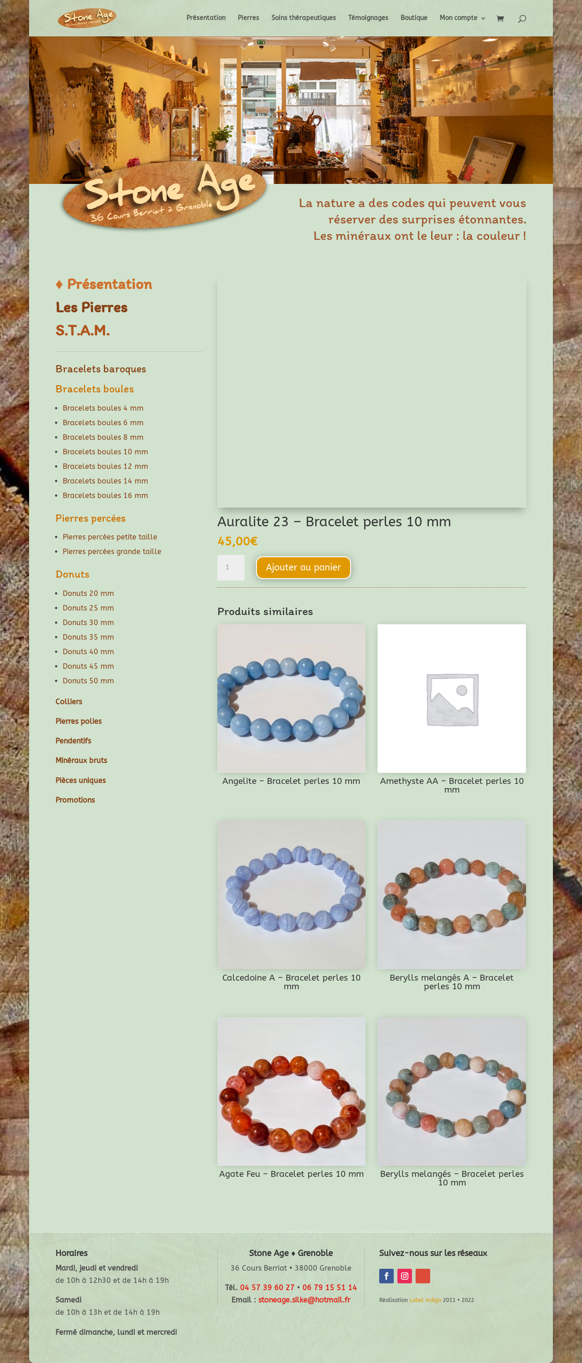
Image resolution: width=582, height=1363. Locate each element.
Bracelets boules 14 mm (105, 481)
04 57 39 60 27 (267, 1287)
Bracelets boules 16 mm (105, 495)
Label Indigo (425, 1300)
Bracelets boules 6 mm (103, 422)
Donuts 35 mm (88, 637)
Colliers (68, 701)
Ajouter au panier (303, 567)
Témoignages (368, 18)
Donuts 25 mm (88, 608)
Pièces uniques (80, 780)
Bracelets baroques (100, 368)
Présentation (206, 18)
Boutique (414, 18)
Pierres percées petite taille (110, 537)
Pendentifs (73, 741)
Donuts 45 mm (88, 666)
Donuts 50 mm (88, 680)
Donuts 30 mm (88, 622)
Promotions (75, 800)
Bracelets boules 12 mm (105, 466)
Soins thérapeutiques (303, 18)
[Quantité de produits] (231, 567)
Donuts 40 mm (88, 651)
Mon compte (458, 18)
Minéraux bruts (81, 760)
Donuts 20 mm (88, 593)
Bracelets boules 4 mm (103, 408)
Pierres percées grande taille (112, 551)
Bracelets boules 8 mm (103, 437)
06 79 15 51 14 (329, 1287)
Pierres (248, 18)
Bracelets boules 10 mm (105, 452)
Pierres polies (78, 721)
